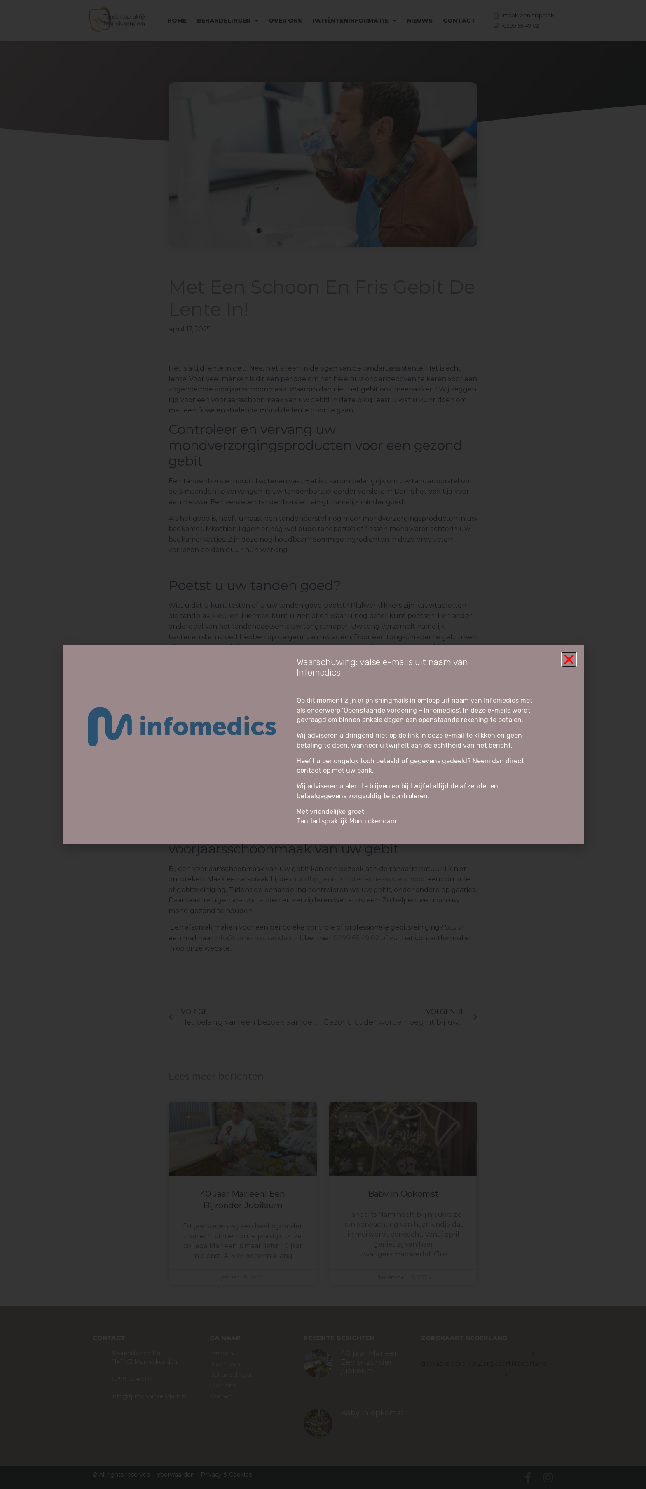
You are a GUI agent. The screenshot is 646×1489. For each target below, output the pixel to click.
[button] (569, 659)
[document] (323, 744)
